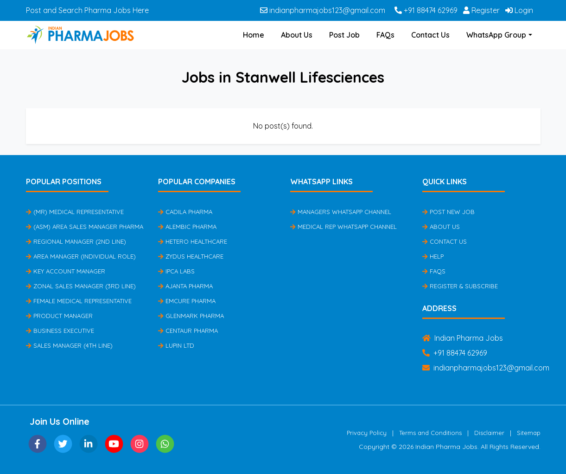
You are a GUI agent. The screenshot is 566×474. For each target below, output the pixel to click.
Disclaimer (489, 432)
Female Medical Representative (79, 301)
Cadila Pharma (185, 211)
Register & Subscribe (460, 286)
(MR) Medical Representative (75, 211)
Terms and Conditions (430, 432)
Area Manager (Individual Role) (81, 256)
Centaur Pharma (188, 330)
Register (481, 10)
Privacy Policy (367, 432)
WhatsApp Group (496, 34)
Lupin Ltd (176, 345)
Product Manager (59, 315)
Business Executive (60, 330)
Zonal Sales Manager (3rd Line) (81, 286)
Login (519, 10)
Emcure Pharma (187, 301)
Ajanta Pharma (185, 286)
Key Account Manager (65, 271)
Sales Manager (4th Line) (69, 345)
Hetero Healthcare (192, 241)
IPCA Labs (176, 271)
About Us (296, 34)
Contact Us (430, 34)
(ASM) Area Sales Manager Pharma (84, 226)
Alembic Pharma (187, 226)
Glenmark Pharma (191, 315)
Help (433, 256)
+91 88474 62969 (426, 10)
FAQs (385, 34)
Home (253, 34)
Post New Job (448, 211)
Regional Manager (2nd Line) (76, 241)
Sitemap (529, 432)
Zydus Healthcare (190, 256)
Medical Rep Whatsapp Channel (343, 226)
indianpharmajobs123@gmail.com (322, 10)
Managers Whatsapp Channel (340, 211)
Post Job (344, 34)
